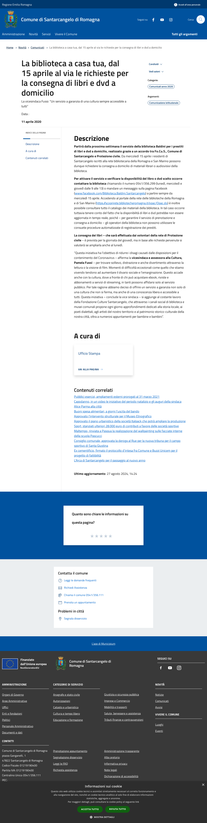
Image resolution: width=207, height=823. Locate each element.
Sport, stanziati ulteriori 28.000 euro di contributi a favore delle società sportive (126, 426)
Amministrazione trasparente (121, 751)
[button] (103, 817)
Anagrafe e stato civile (66, 695)
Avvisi (158, 707)
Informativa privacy (115, 764)
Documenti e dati (12, 732)
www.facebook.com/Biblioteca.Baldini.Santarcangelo (110, 193)
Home (9, 47)
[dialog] (103, 802)
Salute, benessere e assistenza (122, 713)
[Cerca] (200, 19)
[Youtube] (160, 19)
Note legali (110, 770)
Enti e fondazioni (12, 713)
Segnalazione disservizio (67, 757)
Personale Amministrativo (17, 726)
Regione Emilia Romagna (17, 4)
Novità (22, 47)
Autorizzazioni (61, 701)
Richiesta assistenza (65, 770)
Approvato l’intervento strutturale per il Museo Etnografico (113, 416)
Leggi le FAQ (60, 764)
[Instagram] (169, 19)
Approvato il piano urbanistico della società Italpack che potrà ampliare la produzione (130, 421)
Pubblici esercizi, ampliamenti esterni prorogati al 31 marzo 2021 (116, 396)
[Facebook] (151, 19)
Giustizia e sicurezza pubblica (121, 694)
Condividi (156, 64)
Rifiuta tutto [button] (117, 809)
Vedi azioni (157, 72)
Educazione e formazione (68, 720)
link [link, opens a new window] (137, 801)
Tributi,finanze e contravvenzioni (123, 720)
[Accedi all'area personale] (187, 5)
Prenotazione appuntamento (70, 751)
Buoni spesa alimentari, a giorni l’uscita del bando (106, 411)
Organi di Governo (13, 695)
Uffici (5, 707)
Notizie (159, 695)
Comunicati (37, 47)
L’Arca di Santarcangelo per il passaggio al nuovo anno (109, 460)
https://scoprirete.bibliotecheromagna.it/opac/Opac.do (132, 203)
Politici (6, 720)
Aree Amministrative (14, 701)
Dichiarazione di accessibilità (121, 776)
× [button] (203, 785)
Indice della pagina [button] (36, 132)
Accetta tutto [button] (90, 809)
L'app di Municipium (103, 644)
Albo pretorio (112, 757)
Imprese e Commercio (117, 701)
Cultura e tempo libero (66, 713)
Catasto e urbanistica (65, 707)
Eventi (159, 731)
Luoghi (159, 724)
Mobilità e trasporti (115, 707)
